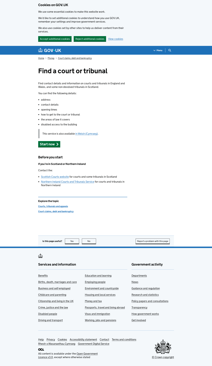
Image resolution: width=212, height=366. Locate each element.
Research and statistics (145, 294)
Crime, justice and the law (53, 307)
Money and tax (93, 301)
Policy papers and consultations (150, 301)
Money (51, 58)
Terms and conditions (124, 339)
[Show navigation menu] (158, 50)
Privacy (51, 339)
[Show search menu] (169, 50)
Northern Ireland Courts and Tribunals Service (67, 181)
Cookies (62, 339)
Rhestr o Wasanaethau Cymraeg (56, 343)
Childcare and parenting (52, 294)
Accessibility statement (83, 339)
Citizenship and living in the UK (56, 301)
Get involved (139, 320)
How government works (145, 313)
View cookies (115, 39)
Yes (74, 241)
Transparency (139, 307)
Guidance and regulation (146, 288)
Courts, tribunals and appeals (53, 206)
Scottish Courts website (55, 176)
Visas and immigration (97, 313)
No (91, 241)
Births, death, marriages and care (57, 282)
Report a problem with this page (152, 241)
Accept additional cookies (55, 39)
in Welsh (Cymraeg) (86, 133)
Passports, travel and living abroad (105, 307)
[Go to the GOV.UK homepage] (49, 50)
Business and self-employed (54, 288)
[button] (49, 144)
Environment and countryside (102, 288)
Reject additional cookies (89, 39)
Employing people (95, 282)
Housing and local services (100, 294)
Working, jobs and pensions (100, 320)
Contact (104, 339)
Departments (139, 275)
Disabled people (47, 313)
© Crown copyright (163, 357)
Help (41, 339)
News (135, 282)
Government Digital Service (93, 343)
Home (41, 58)
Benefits (43, 275)
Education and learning (98, 275)
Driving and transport (50, 320)
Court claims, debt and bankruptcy (75, 58)
